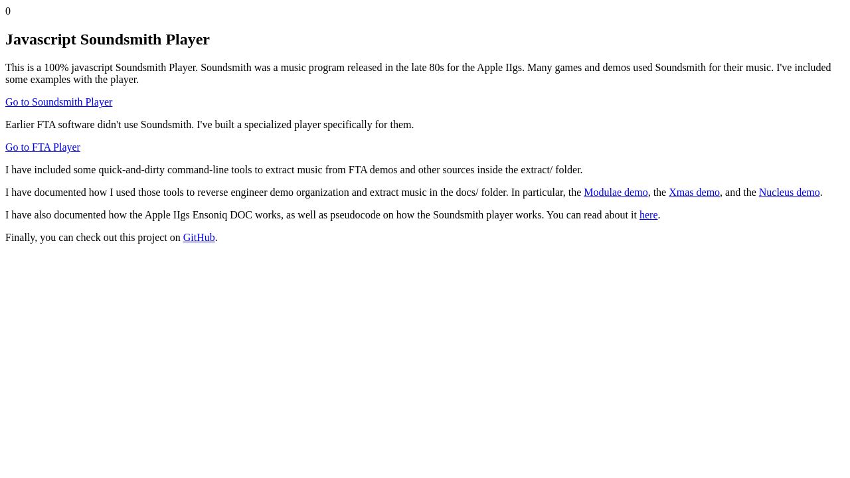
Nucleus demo (789, 192)
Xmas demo (694, 192)
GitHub (199, 237)
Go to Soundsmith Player (58, 102)
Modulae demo (615, 192)
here (648, 214)
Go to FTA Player (42, 147)
